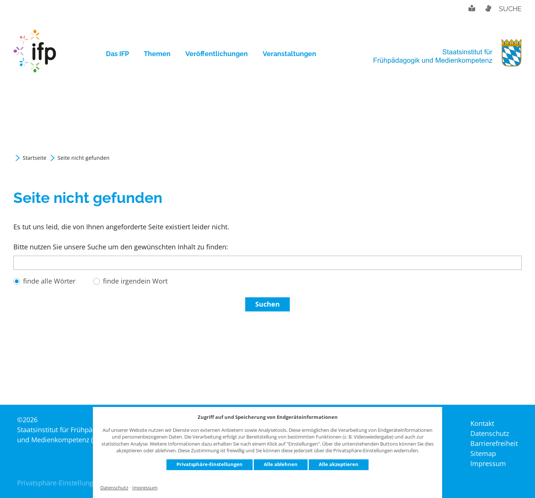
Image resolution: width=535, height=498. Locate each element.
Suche (510, 9)
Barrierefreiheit (494, 443)
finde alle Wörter (49, 281)
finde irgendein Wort (135, 281)
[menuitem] (121, 54)
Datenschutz (114, 488)
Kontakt (482, 423)
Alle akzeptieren (339, 464)
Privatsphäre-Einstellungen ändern (71, 482)
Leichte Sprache (472, 8)
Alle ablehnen (281, 464)
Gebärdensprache (488, 8)
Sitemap (483, 453)
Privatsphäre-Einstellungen (209, 464)
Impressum (145, 488)
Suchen (267, 304)
